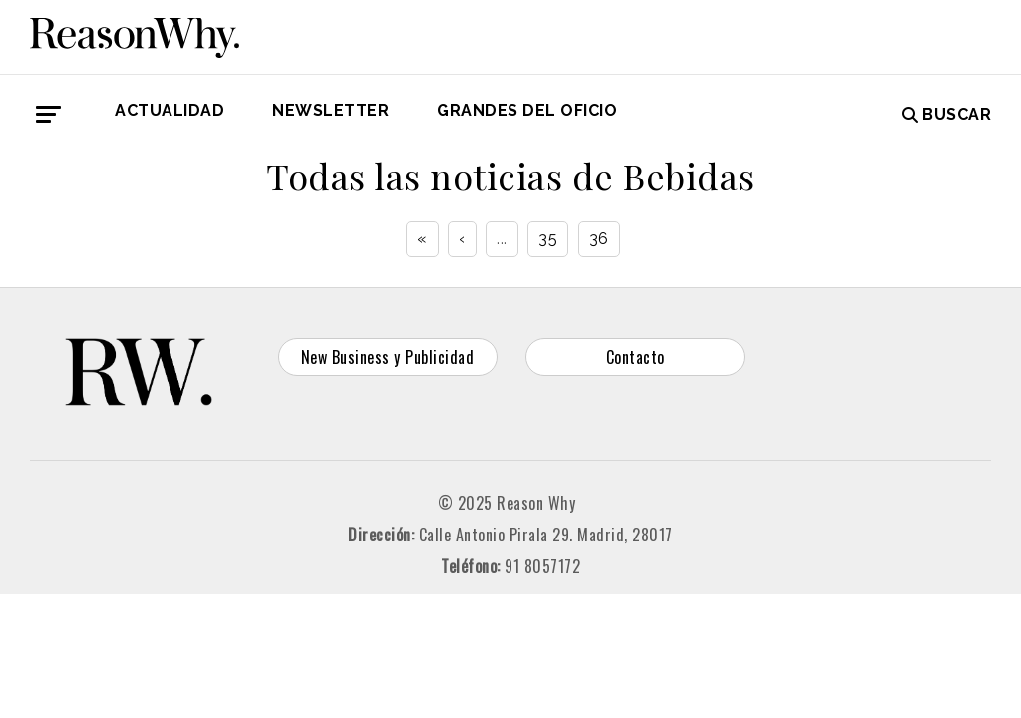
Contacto (635, 357)
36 (599, 238)
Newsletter (330, 110)
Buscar (947, 114)
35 (547, 238)
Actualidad (169, 110)
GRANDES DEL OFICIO (527, 110)
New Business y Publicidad (388, 357)
